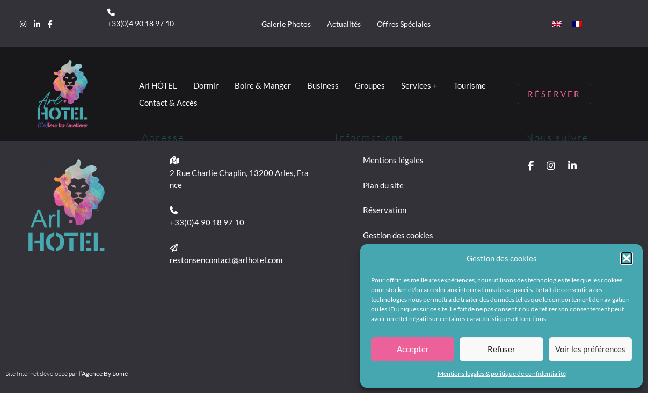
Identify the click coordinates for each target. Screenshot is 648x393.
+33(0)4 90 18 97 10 (140, 23)
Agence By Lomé (105, 373)
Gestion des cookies (398, 235)
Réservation (384, 210)
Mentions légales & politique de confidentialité (502, 373)
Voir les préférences (590, 349)
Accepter (413, 349)
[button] (626, 258)
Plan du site (383, 185)
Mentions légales (393, 160)
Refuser (501, 349)
